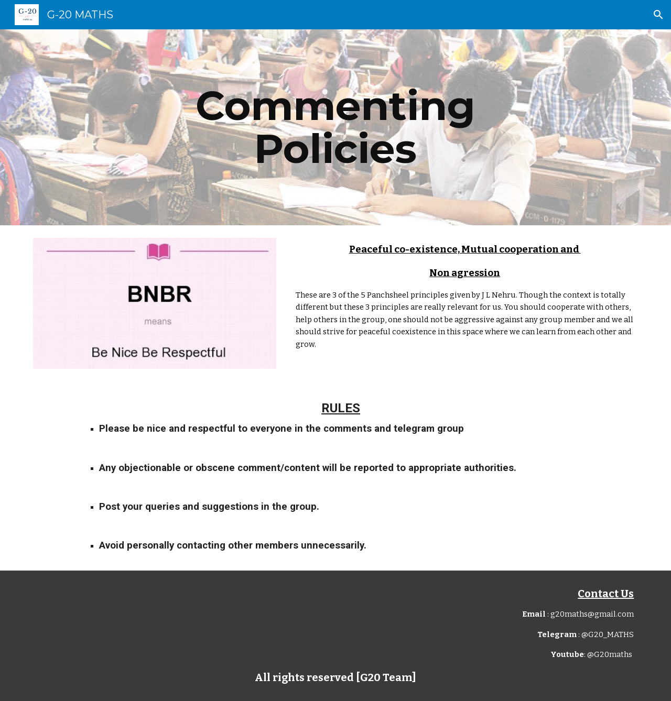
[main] (335, 127)
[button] (658, 14)
